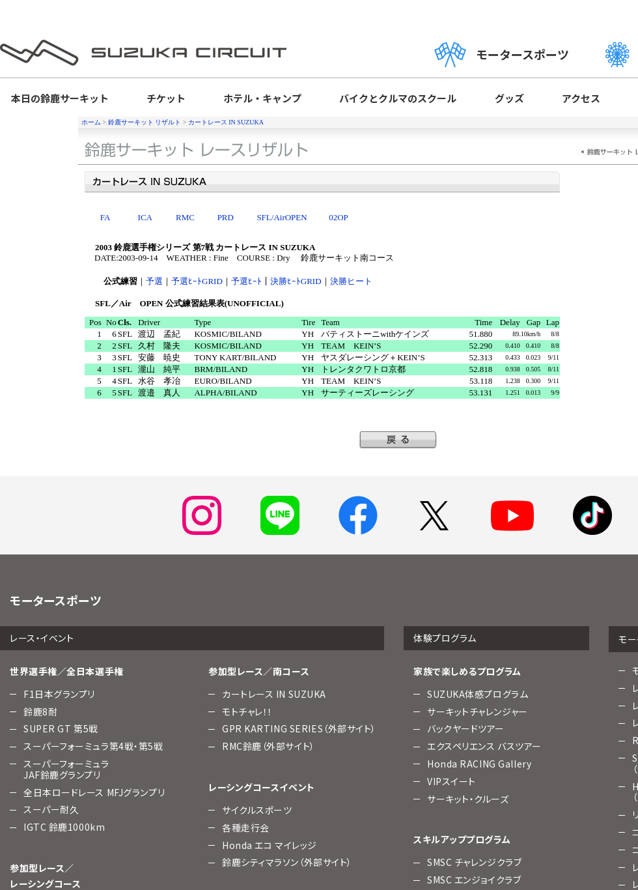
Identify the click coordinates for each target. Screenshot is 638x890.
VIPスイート (451, 781)
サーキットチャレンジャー (477, 711)
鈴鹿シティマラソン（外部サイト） (287, 861)
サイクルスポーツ (257, 809)
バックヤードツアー (466, 728)
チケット (166, 98)
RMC (185, 217)
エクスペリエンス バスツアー (484, 746)
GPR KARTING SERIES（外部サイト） (299, 728)
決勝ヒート (351, 281)
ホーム (91, 122)
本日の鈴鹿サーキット (60, 98)
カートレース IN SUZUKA (226, 122)
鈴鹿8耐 (40, 711)
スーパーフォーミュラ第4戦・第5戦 (93, 746)
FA (105, 217)
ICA (145, 217)
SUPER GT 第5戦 (60, 728)
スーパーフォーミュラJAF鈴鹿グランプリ (66, 769)
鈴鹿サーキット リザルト (145, 122)
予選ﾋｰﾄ (246, 281)
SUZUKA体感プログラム (477, 693)
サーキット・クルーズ (468, 798)
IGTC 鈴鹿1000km (64, 826)
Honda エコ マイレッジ (269, 845)
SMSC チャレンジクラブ (474, 861)
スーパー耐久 (51, 809)
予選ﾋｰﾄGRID (197, 281)
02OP (338, 217)
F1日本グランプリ (59, 693)
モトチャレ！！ (247, 711)
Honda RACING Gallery (479, 763)
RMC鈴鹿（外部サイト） (268, 746)
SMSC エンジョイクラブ (474, 879)
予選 (154, 281)
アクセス (581, 98)
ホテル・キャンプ (262, 98)
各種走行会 (246, 827)
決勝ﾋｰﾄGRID (296, 281)
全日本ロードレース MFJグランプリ (94, 792)
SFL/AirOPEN (282, 217)
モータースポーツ (501, 54)
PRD (225, 217)
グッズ (509, 98)
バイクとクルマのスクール (397, 98)
